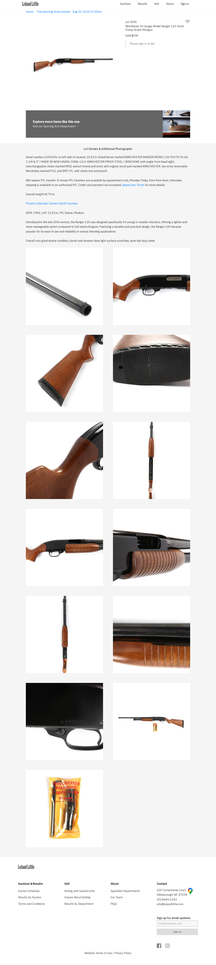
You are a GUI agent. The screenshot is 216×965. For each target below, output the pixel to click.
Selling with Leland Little (79, 891)
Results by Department (78, 903)
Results (142, 3)
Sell (156, 3)
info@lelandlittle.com (170, 904)
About (170, 3)
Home (29, 11)
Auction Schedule (29, 891)
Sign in (185, 3)
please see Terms (133, 185)
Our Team (117, 897)
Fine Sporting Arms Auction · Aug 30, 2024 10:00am (69, 11)
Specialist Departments (125, 891)
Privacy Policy (123, 953)
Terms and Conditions (31, 903)
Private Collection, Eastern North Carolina (52, 203)
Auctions (125, 3)
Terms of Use (103, 953)
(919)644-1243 (167, 899)
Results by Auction (29, 897)
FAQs (114, 903)
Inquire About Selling (77, 897)
